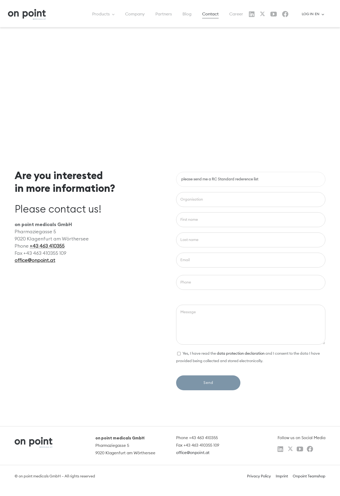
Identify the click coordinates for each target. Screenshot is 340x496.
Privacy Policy (259, 476)
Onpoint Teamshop (309, 476)
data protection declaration (241, 353)
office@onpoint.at (35, 260)
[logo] (27, 11)
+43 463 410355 (47, 246)
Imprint (282, 476)
